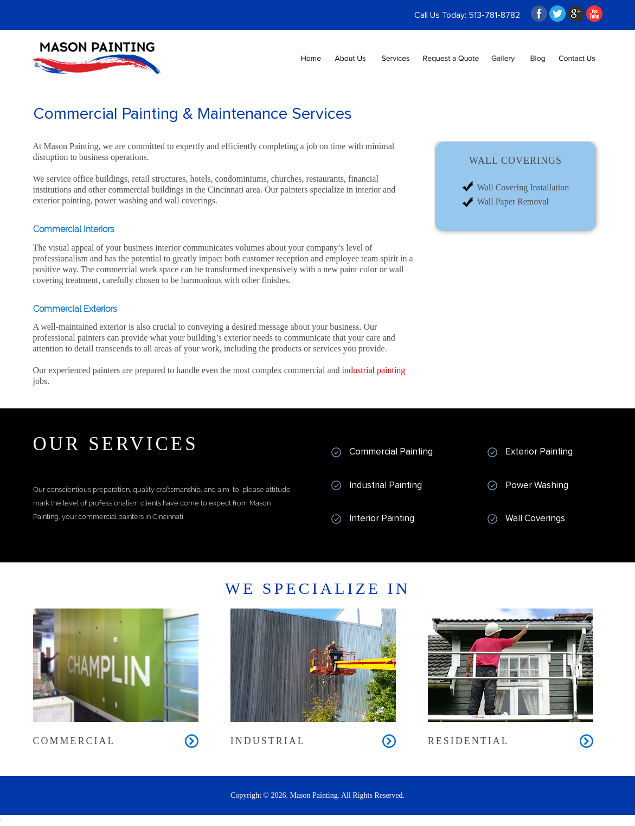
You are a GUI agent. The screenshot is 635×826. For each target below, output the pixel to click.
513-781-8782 (494, 15)
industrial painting (373, 370)
